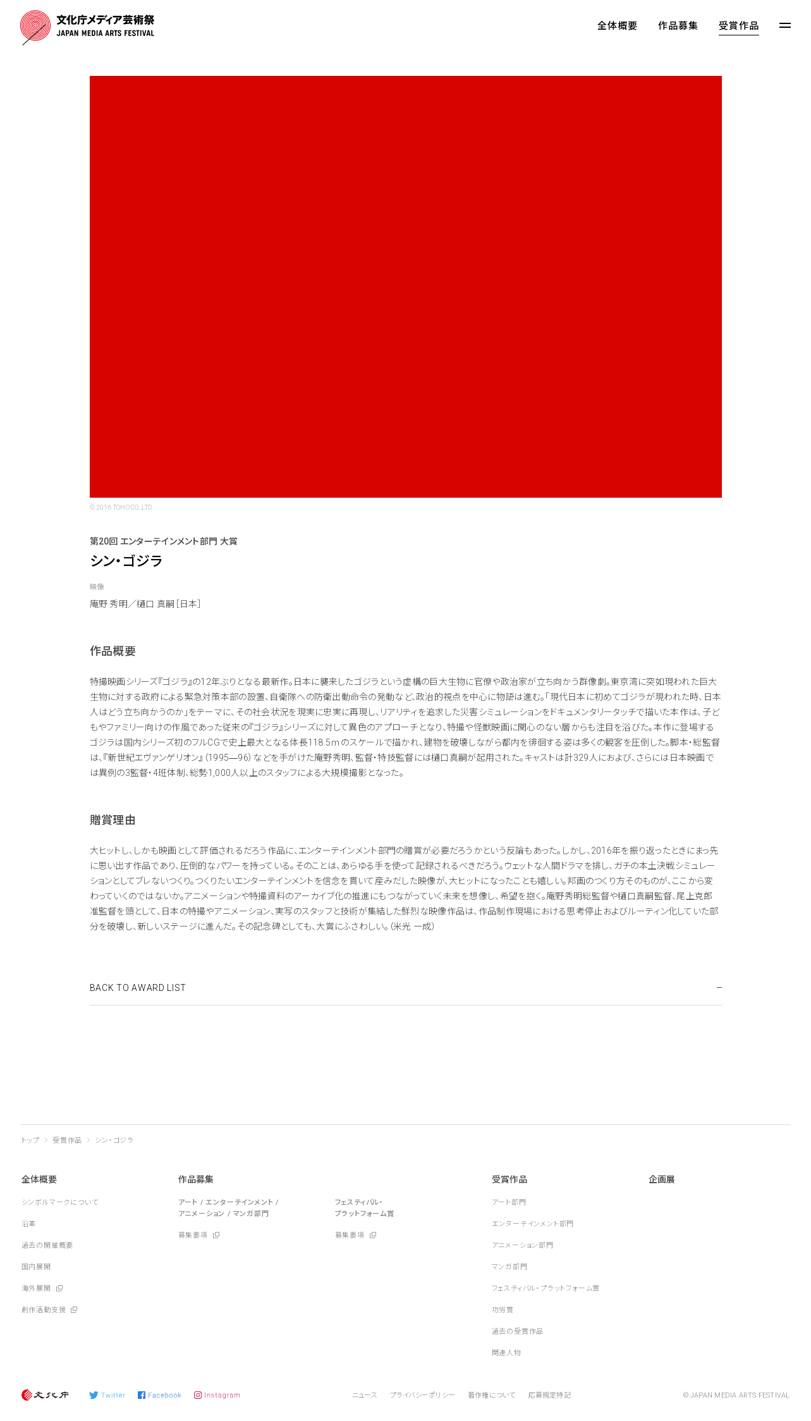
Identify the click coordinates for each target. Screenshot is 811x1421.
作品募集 (678, 26)
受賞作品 (739, 26)
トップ (30, 1140)
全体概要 (617, 26)
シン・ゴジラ (114, 1140)
